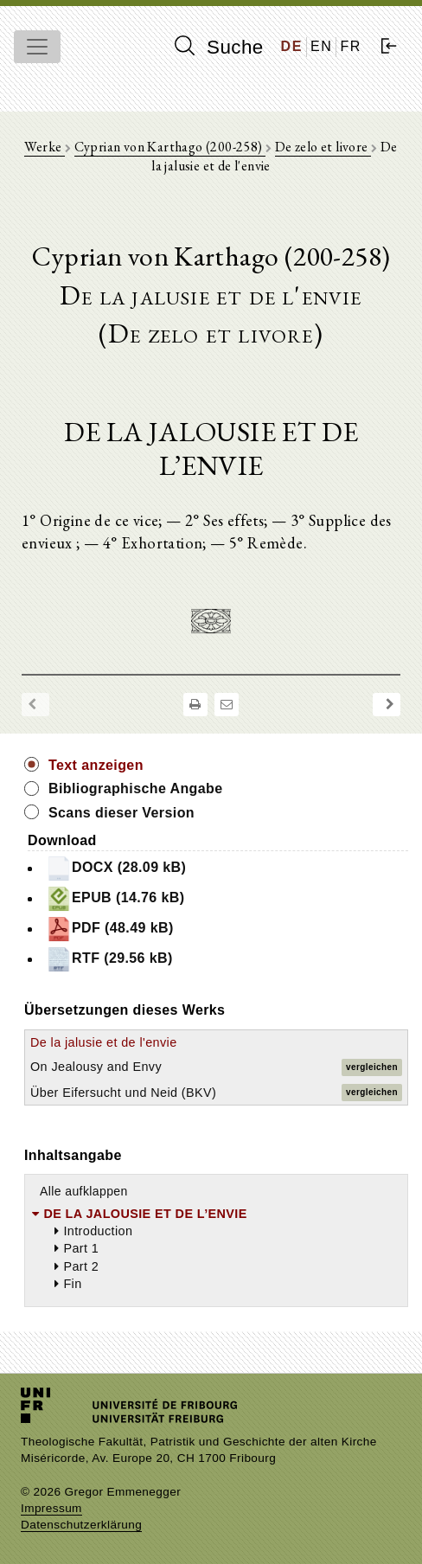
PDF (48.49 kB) (110, 929)
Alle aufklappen (84, 1191)
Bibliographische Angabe (135, 788)
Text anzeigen (96, 765)
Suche (219, 46)
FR (350, 46)
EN (321, 46)
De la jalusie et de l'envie (103, 1042)
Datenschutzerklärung (81, 1524)
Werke (44, 147)
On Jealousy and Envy (96, 1067)
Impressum (51, 1508)
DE (292, 46)
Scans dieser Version (121, 812)
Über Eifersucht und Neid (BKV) (123, 1092)
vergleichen (372, 1067)
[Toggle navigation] (37, 46)
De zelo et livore (323, 147)
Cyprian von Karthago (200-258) (169, 147)
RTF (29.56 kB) (109, 959)
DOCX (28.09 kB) (116, 868)
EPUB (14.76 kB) (115, 899)
